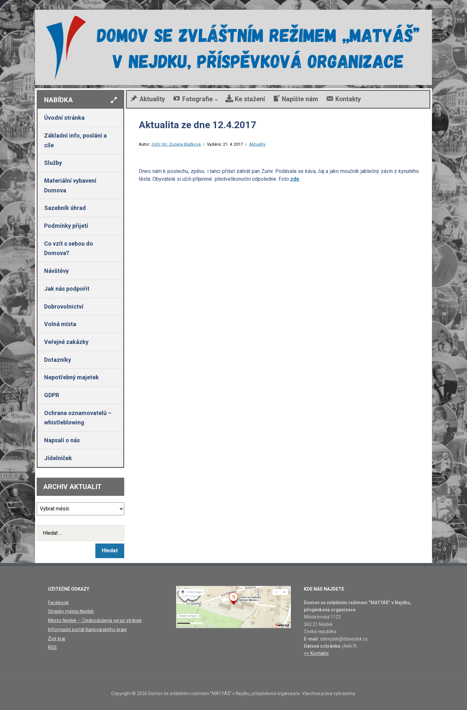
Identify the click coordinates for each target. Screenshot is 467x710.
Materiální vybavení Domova (70, 185)
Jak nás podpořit (67, 288)
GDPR (51, 395)
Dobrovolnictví (63, 306)
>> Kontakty (316, 653)
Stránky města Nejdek (70, 611)
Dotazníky (57, 359)
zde (294, 179)
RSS (52, 647)
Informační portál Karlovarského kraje (86, 629)
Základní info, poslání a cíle (75, 140)
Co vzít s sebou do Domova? (68, 248)
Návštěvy (56, 270)
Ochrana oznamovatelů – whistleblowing (78, 418)
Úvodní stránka (64, 117)
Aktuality (257, 144)
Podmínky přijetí (66, 225)
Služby (53, 162)
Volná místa (60, 324)
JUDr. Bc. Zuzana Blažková (176, 144)
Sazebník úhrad (65, 207)
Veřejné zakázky (66, 341)
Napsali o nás (62, 440)
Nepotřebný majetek (71, 377)
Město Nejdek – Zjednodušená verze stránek (93, 620)
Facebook (58, 602)
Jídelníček (58, 458)
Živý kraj (56, 638)
